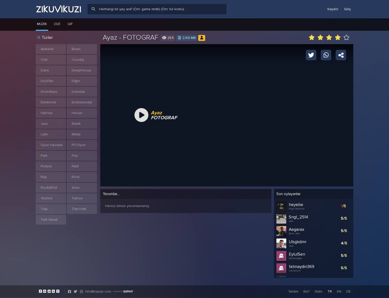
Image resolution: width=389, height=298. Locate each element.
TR (329, 292)
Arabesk (47, 49)
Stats (319, 292)
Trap (44, 209)
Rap (44, 177)
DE (348, 292)
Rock (76, 177)
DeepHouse (81, 70)
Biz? (306, 292)
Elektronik (48, 102)
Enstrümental (82, 102)
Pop (75, 155)
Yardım (293, 292)
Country (78, 60)
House (77, 113)
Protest (46, 166)
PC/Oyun (79, 145)
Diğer (76, 81)
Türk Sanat (49, 219)
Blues (76, 49)
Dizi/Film (47, 81)
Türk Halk (79, 209)
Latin (44, 134)
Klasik (76, 123)
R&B (75, 166)
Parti (44, 155)
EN (339, 292)
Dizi (57, 24)
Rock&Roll (49, 187)
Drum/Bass (49, 91)
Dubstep (78, 91)
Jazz (44, 123)
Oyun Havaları (52, 145)
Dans (45, 70)
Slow (75, 187)
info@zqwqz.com (98, 292)
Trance (77, 198)
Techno (47, 198)
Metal (76, 134)
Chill (44, 60)
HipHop (47, 113)
